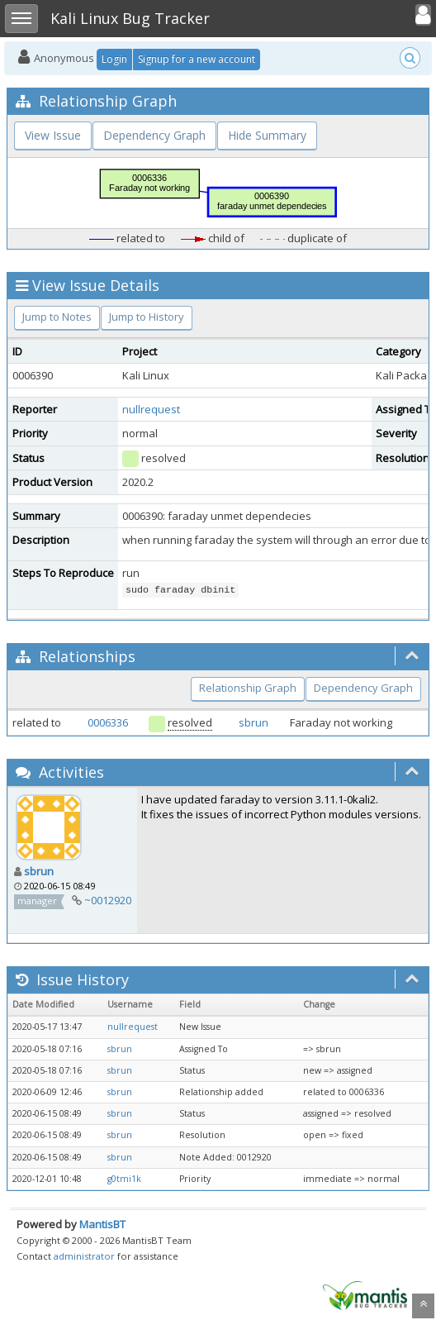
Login (114, 59)
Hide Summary (267, 135)
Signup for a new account (196, 59)
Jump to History (146, 316)
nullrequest (151, 409)
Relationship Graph (247, 687)
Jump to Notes (57, 316)
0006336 (108, 722)
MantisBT (102, 1224)
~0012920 (107, 900)
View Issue (53, 135)
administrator (84, 1256)
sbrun (253, 722)
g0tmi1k (124, 1178)
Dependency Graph (154, 135)
